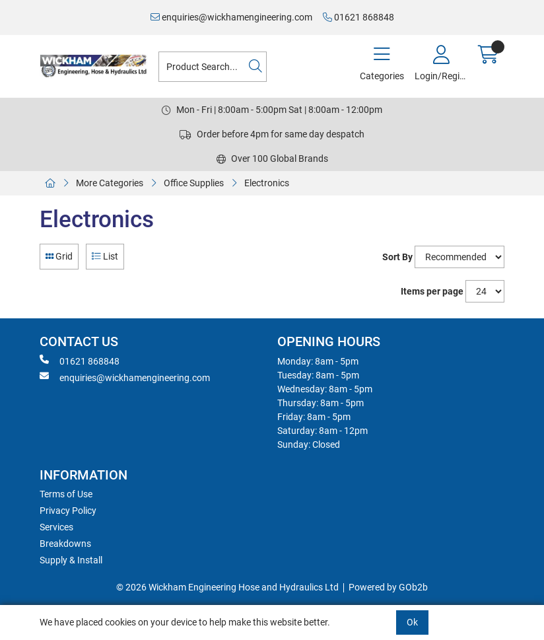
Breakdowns (65, 543)
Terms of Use (66, 494)
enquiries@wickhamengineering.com (231, 17)
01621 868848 (358, 17)
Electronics (266, 183)
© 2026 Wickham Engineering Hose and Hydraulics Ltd (227, 587)
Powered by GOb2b (388, 587)
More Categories (109, 183)
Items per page (432, 291)
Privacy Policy (68, 510)
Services (56, 527)
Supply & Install (71, 560)
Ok (412, 622)
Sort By (397, 257)
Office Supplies (194, 183)
